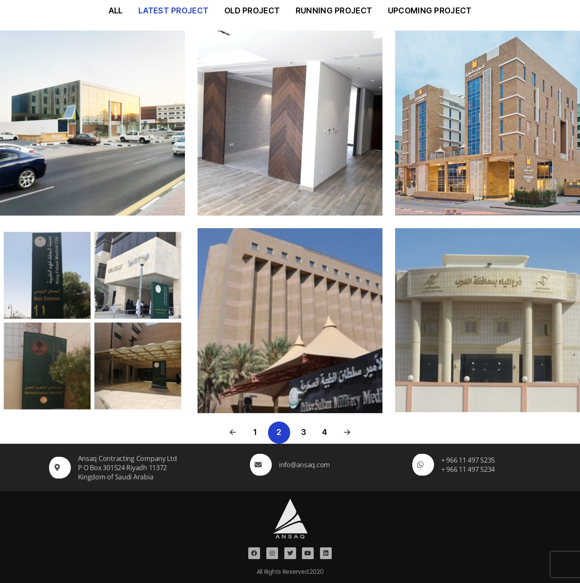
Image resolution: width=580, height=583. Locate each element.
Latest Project (173, 11)
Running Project (334, 11)
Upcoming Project (430, 11)
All (116, 11)
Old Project (252, 11)
